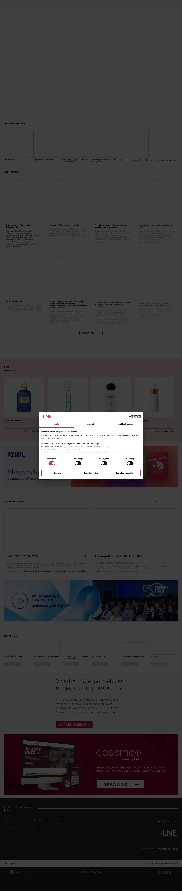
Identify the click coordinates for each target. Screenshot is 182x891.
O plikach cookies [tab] (125, 424)
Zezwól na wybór (91, 473)
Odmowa (57, 473)
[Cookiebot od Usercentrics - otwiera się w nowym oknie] (130, 416)
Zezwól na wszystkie (124, 473)
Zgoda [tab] (56, 424)
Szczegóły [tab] (91, 424)
